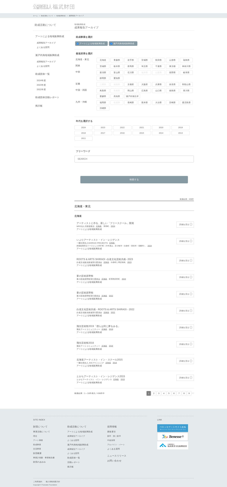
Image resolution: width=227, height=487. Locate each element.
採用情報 (112, 423)
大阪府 (144, 84)
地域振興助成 (63, 16)
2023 (103, 127)
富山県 (117, 72)
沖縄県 (103, 108)
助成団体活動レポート (46, 95)
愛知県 (117, 78)
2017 (103, 133)
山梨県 (158, 72)
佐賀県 (117, 102)
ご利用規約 (37, 478)
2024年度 (41, 79)
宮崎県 (172, 102)
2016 (122, 133)
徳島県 (172, 90)
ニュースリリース (116, 452)
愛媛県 (103, 96)
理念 (35, 433)
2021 (142, 127)
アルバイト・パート (116, 441)
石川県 (131, 72)
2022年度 (41, 88)
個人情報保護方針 (53, 478)
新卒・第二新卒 (114, 433)
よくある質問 (43, 47)
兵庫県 (158, 84)
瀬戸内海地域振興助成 (122, 43)
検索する (134, 176)
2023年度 (41, 83)
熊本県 (144, 102)
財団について (40, 423)
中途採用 (111, 437)
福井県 (144, 72)
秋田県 (158, 60)
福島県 (186, 60)
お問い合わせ (114, 457)
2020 (161, 127)
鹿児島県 (186, 102)
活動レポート (73, 459)
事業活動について (41, 428)
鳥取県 (103, 90)
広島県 (144, 90)
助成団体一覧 (42, 72)
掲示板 (38, 103)
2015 (142, 133)
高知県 (117, 96)
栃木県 (117, 66)
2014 (161, 133)
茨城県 (103, 66)
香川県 (186, 90)
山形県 (172, 60)
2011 (83, 138)
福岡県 (103, 102)
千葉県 (158, 66)
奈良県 (172, 84)
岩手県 (131, 60)
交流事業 (37, 446)
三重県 (103, 84)
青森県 (117, 60)
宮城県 (144, 60)
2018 (83, 133)
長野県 (172, 72)
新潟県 (103, 72)
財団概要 (37, 450)
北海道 (103, 60)
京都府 (131, 84)
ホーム (35, 16)
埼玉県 (144, 66)
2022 (122, 127)
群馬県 (131, 66)
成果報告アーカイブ (46, 42)
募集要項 (111, 428)
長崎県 (131, 102)
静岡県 (103, 78)
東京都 (172, 66)
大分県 (158, 102)
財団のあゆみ (39, 459)
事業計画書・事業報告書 (44, 454)
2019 (180, 127)
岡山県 (131, 90)
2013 (180, 133)
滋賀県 (117, 84)
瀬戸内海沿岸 (132, 96)
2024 (83, 127)
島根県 (117, 90)
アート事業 (38, 437)
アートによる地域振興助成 (91, 43)
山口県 (158, 90)
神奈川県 (186, 66)
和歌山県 (186, 84)
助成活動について (48, 16)
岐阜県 (186, 72)
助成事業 (37, 441)
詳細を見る (184, 221)
